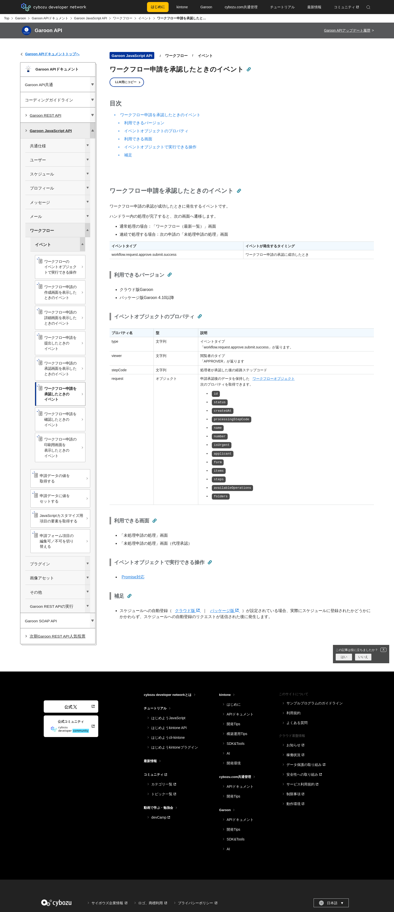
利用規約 (293, 713)
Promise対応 (133, 577)
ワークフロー (122, 18)
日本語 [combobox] (331, 903)
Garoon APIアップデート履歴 (347, 30)
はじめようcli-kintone (168, 738)
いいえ (363, 657)
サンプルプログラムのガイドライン (314, 703)
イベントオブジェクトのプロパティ (156, 131)
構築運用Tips (237, 734)
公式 (70, 707)
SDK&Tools (235, 744)
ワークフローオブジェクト (274, 379)
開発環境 (234, 763)
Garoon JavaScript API (90, 18)
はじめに (234, 704)
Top (6, 18)
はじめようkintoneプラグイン (174, 747)
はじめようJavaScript (168, 718)
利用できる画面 (138, 139)
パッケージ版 (225, 611)
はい (344, 657)
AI (228, 753)
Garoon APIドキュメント (50, 18)
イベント (144, 18)
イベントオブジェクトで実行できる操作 (160, 147)
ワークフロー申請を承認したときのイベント (160, 115)
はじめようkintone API (169, 728)
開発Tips (233, 724)
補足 (128, 155)
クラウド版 (188, 611)
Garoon (20, 18)
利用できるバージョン (144, 123)
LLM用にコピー (125, 82)
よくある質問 (297, 723)
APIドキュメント (240, 714)
